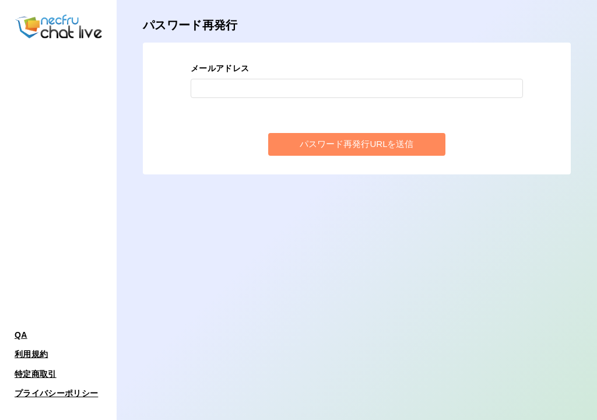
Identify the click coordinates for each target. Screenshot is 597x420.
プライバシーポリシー (56, 393)
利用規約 (31, 354)
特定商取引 (36, 374)
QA (21, 335)
